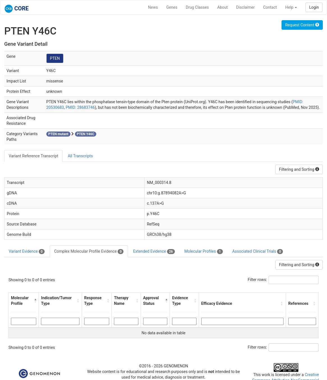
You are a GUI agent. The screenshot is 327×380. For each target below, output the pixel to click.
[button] (35, 300)
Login (314, 7)
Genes (171, 7)
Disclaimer (245, 7)
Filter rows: (257, 279)
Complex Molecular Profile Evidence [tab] (89, 251)
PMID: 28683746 (80, 107)
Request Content (302, 25)
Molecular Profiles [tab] (203, 251)
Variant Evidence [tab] (27, 251)
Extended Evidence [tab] (154, 251)
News (153, 7)
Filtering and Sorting (299, 169)
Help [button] (291, 7)
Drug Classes (197, 7)
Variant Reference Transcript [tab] (33, 156)
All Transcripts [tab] (80, 156)
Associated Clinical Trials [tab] (257, 251)
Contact (270, 7)
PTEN (55, 58)
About (222, 7)
